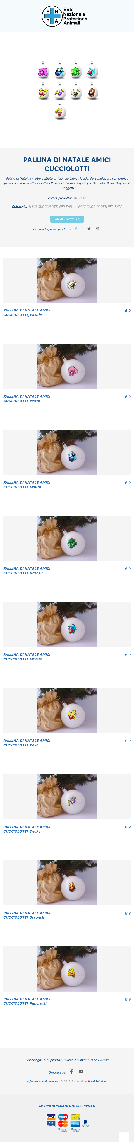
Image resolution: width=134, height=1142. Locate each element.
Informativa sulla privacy (42, 1081)
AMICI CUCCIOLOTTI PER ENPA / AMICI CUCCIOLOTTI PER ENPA (75, 206)
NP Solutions (99, 1081)
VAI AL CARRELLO (67, 219)
